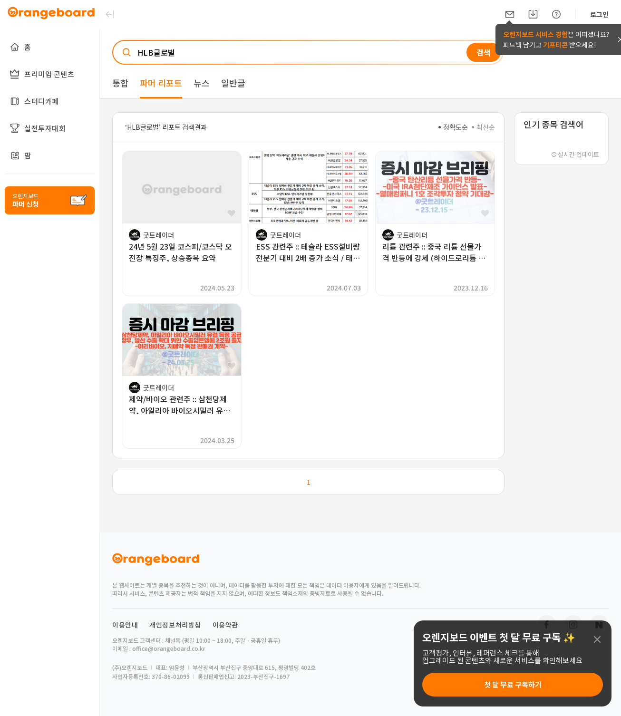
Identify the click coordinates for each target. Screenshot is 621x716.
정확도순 (453, 127)
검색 (483, 52)
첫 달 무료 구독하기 (513, 684)
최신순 (483, 127)
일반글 (233, 82)
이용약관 (225, 624)
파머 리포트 (161, 82)
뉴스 (202, 82)
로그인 (599, 14)
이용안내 (125, 624)
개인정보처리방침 (175, 624)
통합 (120, 82)
